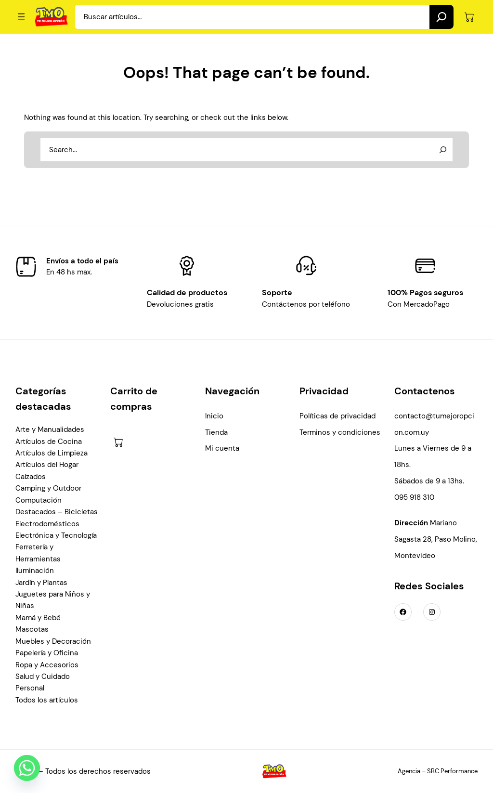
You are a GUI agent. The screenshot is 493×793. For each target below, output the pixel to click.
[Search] (441, 17)
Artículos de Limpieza (51, 453)
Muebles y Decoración (53, 641)
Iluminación (34, 570)
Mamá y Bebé (38, 618)
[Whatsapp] (27, 768)
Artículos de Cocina (48, 441)
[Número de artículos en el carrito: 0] (469, 17)
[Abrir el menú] (21, 17)
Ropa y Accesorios (46, 665)
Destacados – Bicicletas (56, 512)
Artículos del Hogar (46, 464)
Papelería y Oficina (46, 653)
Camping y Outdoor (48, 488)
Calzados (30, 476)
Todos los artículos (46, 700)
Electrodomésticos (47, 524)
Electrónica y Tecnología (56, 535)
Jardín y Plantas (41, 582)
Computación (38, 500)
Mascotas (32, 629)
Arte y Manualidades (49, 429)
